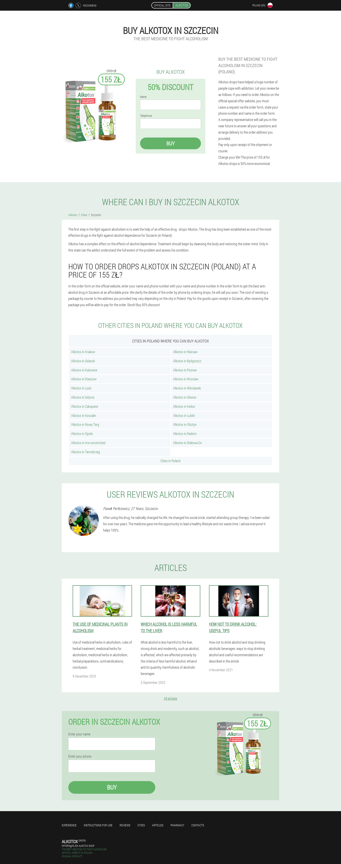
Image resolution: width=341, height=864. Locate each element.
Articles (157, 825)
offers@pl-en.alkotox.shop (78, 845)
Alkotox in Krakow (83, 351)
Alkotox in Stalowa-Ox (187, 442)
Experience (69, 825)
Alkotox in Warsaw (185, 351)
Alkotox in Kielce (184, 406)
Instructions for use (98, 825)
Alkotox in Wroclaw (185, 379)
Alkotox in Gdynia (82, 397)
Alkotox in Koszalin (83, 415)
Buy (170, 143)
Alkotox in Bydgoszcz (187, 361)
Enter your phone (79, 756)
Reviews (125, 825)
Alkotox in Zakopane (84, 406)
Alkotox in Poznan (185, 370)
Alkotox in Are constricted (88, 442)
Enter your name (79, 734)
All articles (170, 698)
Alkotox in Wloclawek (187, 388)
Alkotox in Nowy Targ (85, 424)
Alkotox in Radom (185, 433)
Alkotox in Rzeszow (84, 379)
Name (143, 96)
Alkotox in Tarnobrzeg (85, 452)
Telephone (146, 115)
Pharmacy (177, 825)
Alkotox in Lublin (184, 415)
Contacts (197, 825)
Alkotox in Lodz (81, 388)
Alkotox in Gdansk (83, 361)
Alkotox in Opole (82, 433)
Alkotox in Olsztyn (185, 424)
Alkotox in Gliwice (184, 397)
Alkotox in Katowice (84, 370)
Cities (141, 825)
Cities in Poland (170, 460)
